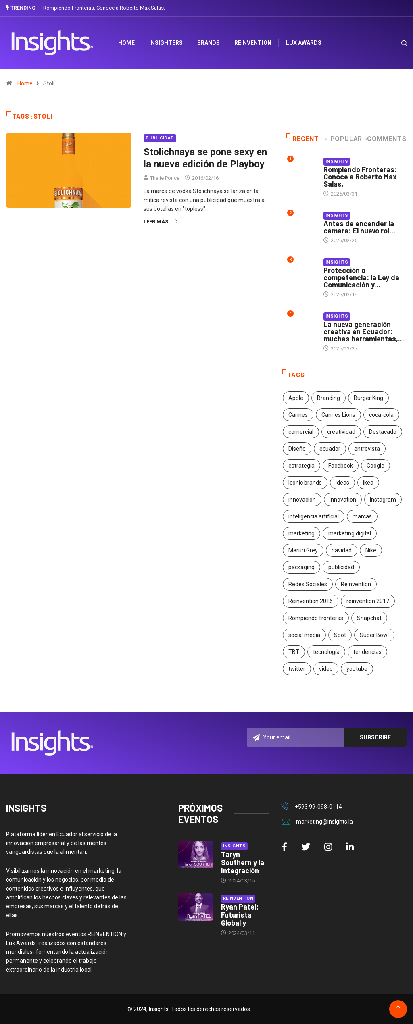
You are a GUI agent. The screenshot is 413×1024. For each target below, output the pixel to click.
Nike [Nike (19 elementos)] (370, 550)
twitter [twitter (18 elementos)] (296, 669)
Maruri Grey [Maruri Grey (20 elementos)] (303, 550)
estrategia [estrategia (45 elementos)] (301, 465)
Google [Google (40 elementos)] (375, 465)
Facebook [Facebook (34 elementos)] (340, 465)
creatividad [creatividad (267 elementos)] (341, 432)
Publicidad (160, 138)
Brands (208, 43)
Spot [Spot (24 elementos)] (340, 635)
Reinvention (252, 43)
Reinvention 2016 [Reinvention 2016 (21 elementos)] (310, 601)
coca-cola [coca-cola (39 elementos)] (381, 415)
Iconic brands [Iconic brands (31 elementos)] (305, 482)
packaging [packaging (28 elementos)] (301, 567)
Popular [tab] (344, 139)
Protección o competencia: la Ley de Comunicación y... (361, 277)
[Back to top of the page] (398, 1009)
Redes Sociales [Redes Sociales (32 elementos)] (307, 584)
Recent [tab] (302, 139)
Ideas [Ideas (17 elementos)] (342, 482)
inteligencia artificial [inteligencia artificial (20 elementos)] (313, 516)
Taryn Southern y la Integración (242, 862)
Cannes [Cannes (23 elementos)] (298, 415)
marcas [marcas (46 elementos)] (362, 516)
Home (25, 83)
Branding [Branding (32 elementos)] (328, 398)
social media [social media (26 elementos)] (304, 635)
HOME (126, 43)
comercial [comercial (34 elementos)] (300, 432)
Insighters (166, 43)
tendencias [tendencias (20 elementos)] (367, 652)
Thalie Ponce (164, 178)
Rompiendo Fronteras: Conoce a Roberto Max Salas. (104, 8)
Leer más (160, 222)
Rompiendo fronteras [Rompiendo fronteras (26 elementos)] (315, 618)
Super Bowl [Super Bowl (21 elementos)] (374, 635)
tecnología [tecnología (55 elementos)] (326, 652)
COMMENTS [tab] (387, 139)
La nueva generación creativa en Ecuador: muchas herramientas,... (363, 331)
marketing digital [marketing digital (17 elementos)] (349, 533)
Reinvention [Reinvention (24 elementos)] (356, 584)
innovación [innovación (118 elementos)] (302, 499)
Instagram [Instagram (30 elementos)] (383, 499)
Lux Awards (303, 43)
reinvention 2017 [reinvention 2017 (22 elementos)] (367, 601)
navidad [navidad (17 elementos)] (342, 550)
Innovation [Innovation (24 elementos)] (343, 499)
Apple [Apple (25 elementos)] (295, 398)
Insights (336, 161)
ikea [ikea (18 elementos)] (368, 482)
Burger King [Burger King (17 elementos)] (368, 398)
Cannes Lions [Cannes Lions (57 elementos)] (338, 415)
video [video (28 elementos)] (326, 669)
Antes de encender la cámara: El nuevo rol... (359, 227)
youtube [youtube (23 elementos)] (356, 669)
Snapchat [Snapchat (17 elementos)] (369, 618)
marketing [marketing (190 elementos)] (301, 533)
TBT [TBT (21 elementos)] (293, 652)
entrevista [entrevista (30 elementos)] (367, 448)
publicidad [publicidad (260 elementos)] (341, 567)
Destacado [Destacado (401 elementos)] (382, 432)
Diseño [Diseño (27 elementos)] (297, 448)
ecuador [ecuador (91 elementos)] (329, 448)
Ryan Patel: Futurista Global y (240, 914)
